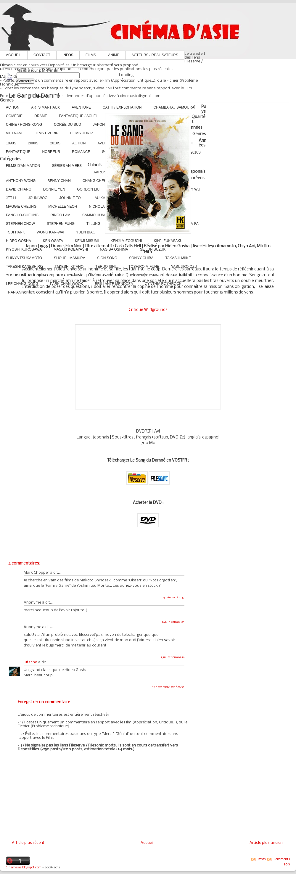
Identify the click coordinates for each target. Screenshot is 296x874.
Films (91, 55)
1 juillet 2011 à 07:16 (172, 657)
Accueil (13, 55)
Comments (282, 859)
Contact (41, 55)
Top (287, 864)
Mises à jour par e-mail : (38, 70)
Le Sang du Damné (34, 95)
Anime (113, 55)
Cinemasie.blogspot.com (23, 867)
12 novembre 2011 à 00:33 (168, 687)
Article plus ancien (266, 843)
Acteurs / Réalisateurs (154, 55)
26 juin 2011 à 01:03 (173, 622)
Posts (262, 859)
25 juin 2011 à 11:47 (173, 597)
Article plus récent (28, 843)
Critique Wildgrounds (148, 310)
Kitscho (30, 662)
